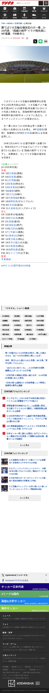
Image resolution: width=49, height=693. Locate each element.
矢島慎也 (13, 246)
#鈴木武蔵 (40, 321)
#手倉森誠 (20, 339)
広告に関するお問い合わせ (11, 672)
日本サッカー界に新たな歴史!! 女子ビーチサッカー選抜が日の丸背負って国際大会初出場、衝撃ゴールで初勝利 (27, 436)
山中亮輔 (11, 180)
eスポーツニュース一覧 (13, 650)
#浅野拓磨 (17, 334)
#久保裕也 (5, 316)
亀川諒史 (12, 228)
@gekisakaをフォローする (14, 575)
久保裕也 (13, 208)
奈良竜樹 (12, 187)
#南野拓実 (5, 325)
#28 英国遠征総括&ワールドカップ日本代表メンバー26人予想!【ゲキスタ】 (27, 427)
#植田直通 (28, 321)
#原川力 (29, 325)
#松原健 (17, 316)
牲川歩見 (13, 218)
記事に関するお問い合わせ (31, 672)
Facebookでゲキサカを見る (14, 580)
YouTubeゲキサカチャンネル (12, 635)
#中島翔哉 (40, 330)
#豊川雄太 (5, 334)
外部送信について (35, 669)
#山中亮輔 (40, 316)
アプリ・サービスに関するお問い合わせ (15, 675)
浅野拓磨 (13, 249)
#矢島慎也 (28, 330)
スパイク (42, 618)
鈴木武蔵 (27, 133)
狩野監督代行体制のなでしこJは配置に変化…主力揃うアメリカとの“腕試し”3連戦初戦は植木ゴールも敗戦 (27, 408)
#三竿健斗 (32, 339)
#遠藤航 (5, 321)
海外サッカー (33, 618)
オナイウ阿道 (15, 253)
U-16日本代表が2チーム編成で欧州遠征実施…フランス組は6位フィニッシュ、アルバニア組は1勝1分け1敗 (27, 418)
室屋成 (11, 184)
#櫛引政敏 (28, 316)
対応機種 (5, 667)
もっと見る (24, 445)
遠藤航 (40, 129)
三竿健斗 (12, 232)
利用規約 (5, 669)
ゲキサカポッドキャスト (15, 638)
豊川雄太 (13, 239)
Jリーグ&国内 (14, 618)
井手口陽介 (14, 242)
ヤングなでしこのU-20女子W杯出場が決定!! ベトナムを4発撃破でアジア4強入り (26, 399)
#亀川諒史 (29, 334)
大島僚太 (11, 235)
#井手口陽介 (42, 334)
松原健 (10, 221)
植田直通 (11, 177)
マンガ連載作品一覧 (26, 647)
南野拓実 (13, 201)
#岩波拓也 (16, 321)
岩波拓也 (11, 225)
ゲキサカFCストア (9, 658)
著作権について (17, 667)
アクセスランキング (22, 658)
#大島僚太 (17, 325)
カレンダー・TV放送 (37, 658)
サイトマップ (38, 667)
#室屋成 (17, 330)
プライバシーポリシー (19, 669)
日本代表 (5, 618)
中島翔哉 (13, 198)
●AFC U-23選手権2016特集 (16, 265)
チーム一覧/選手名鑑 (9, 661)
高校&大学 (24, 618)
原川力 (10, 194)
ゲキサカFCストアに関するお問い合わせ (16, 678)
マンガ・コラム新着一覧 (10, 647)
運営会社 (28, 667)
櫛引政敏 (11, 173)
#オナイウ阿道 (7, 339)
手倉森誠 (6, 259)
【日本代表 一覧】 (18, 38)
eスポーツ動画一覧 (29, 650)
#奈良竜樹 (40, 325)
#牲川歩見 (5, 330)
